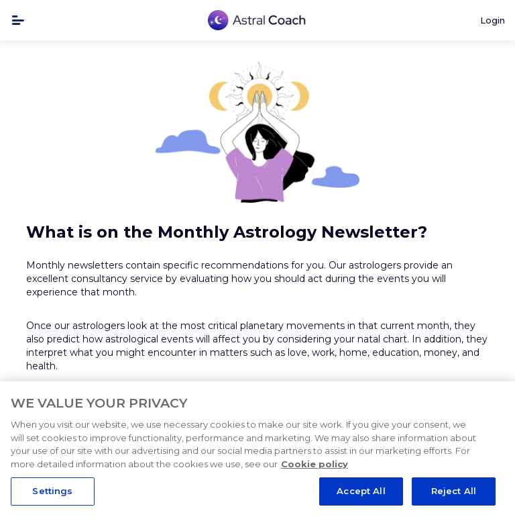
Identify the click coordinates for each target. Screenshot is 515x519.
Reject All (453, 490)
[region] (257, 450)
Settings (52, 490)
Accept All (361, 490)
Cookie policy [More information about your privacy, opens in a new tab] (314, 464)
